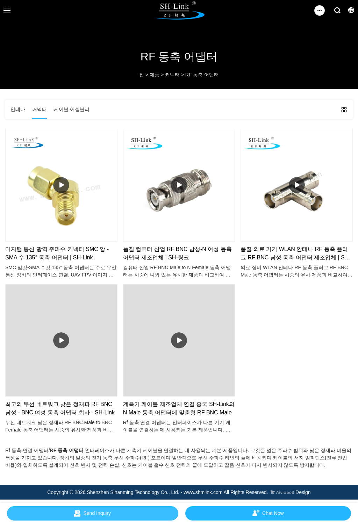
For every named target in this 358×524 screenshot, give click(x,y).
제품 (154, 75)
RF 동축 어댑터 (202, 75)
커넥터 (172, 75)
